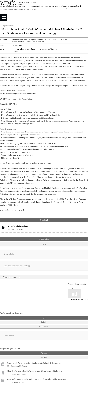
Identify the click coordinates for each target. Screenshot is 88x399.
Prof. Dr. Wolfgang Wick (15, 382)
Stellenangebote (14, 8)
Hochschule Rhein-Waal (78, 300)
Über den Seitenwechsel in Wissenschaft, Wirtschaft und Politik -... (34, 371)
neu (44, 318)
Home (1, 8)
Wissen (50, 353)
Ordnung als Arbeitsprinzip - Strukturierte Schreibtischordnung (34, 363)
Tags (44, 244)
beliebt (44, 322)
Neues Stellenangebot (11, 277)
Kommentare (44, 239)
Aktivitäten (6, 8)
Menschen (44, 357)
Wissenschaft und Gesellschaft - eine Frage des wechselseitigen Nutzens (36, 379)
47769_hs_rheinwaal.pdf (18, 226)
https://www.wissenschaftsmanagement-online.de (62, 6)
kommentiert (44, 326)
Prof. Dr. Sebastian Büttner (16, 374)
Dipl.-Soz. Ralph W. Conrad (17, 366)
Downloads (44, 220)
